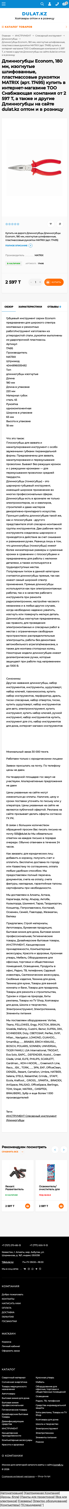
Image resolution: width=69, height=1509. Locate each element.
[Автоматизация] (11, 1493)
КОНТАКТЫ (8, 1299)
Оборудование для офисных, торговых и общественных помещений (51, 1389)
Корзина (6, 1341)
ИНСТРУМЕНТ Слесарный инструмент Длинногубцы (31, 1118)
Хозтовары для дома (47, 1419)
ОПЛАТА (6, 1308)
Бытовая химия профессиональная (12, 1404)
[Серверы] (25, 1501)
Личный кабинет (11, 1346)
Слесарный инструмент (48, 35)
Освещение (42, 1396)
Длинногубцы (9, 39)
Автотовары (8, 1393)
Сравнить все (13, 1151)
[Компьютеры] (10, 1505)
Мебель (40, 1382)
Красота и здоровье (13, 1444)
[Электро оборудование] (50, 1501)
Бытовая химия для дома (15, 1398)
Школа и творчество (47, 1424)
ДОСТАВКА (8, 1312)
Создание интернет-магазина (18, 1476)
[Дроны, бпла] (9, 1497)
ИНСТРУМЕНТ (23, 35)
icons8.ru (58, 1464)
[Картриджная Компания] (42, 1493)
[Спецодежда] (32, 1505)
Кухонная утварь (45, 1377)
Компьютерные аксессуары (17, 1440)
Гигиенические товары (14, 1409)
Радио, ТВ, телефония (48, 1400)
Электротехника (45, 1433)
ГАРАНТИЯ (8, 1316)
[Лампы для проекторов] (37, 1497)
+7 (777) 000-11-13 (39, 1245)
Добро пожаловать (12, 1294)
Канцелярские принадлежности (11, 1434)
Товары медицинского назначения (14, 1388)
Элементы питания (46, 1437)
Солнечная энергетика (14, 1382)
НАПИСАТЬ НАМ (11, 1303)
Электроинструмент (47, 1428)
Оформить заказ (11, 1350)
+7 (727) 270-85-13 (11, 1245)
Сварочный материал (14, 1377)
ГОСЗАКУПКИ (9, 1321)
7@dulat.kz (7, 1262)
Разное (40, 1442)
